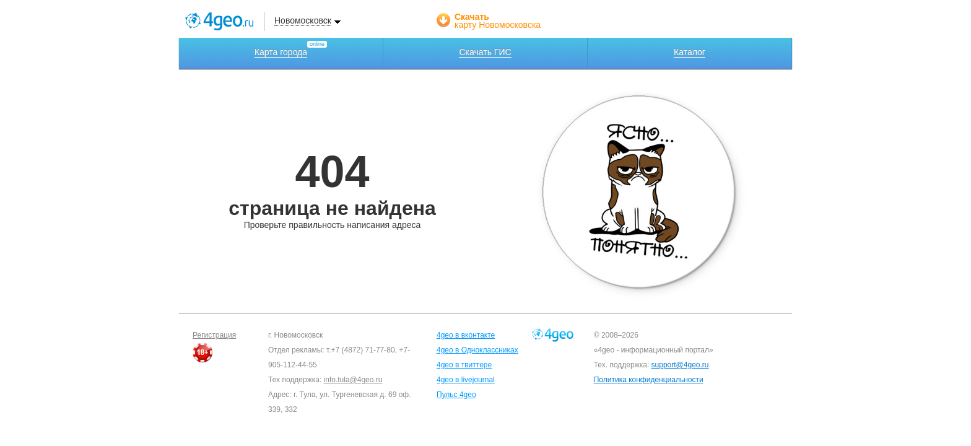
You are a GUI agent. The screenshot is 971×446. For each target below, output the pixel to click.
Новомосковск (302, 20)
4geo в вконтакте (466, 335)
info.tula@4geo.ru (353, 379)
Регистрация (214, 335)
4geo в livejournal (466, 379)
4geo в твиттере (464, 365)
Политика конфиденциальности (648, 379)
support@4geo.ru (680, 365)
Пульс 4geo (456, 394)
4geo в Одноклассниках (477, 350)
